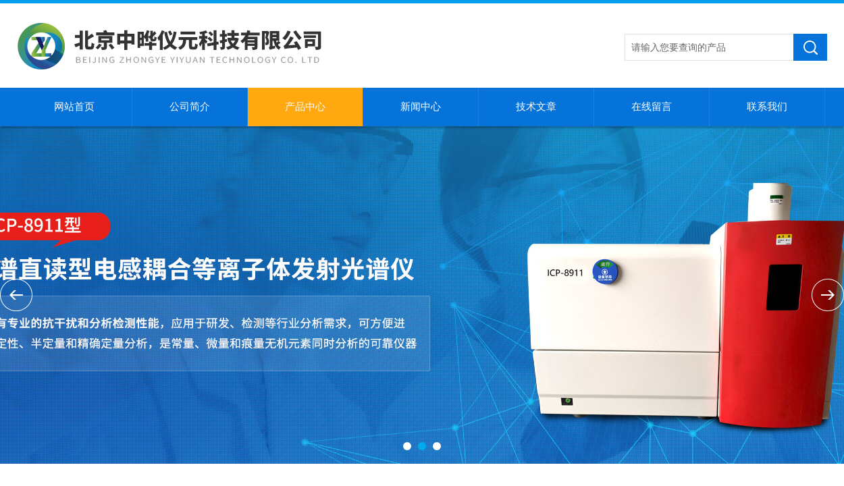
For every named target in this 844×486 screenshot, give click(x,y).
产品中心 (305, 106)
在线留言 (651, 106)
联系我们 (767, 106)
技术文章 (536, 106)
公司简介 (189, 106)
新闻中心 (420, 106)
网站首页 (74, 106)
